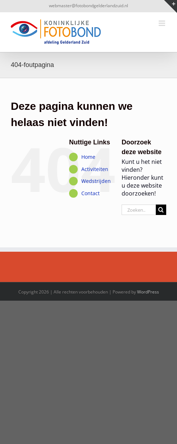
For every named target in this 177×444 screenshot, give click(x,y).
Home (88, 156)
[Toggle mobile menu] (162, 23)
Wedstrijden (96, 181)
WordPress (148, 292)
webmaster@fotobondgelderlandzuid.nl (88, 6)
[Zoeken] (161, 210)
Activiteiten (94, 169)
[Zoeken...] (139, 210)
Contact (90, 193)
